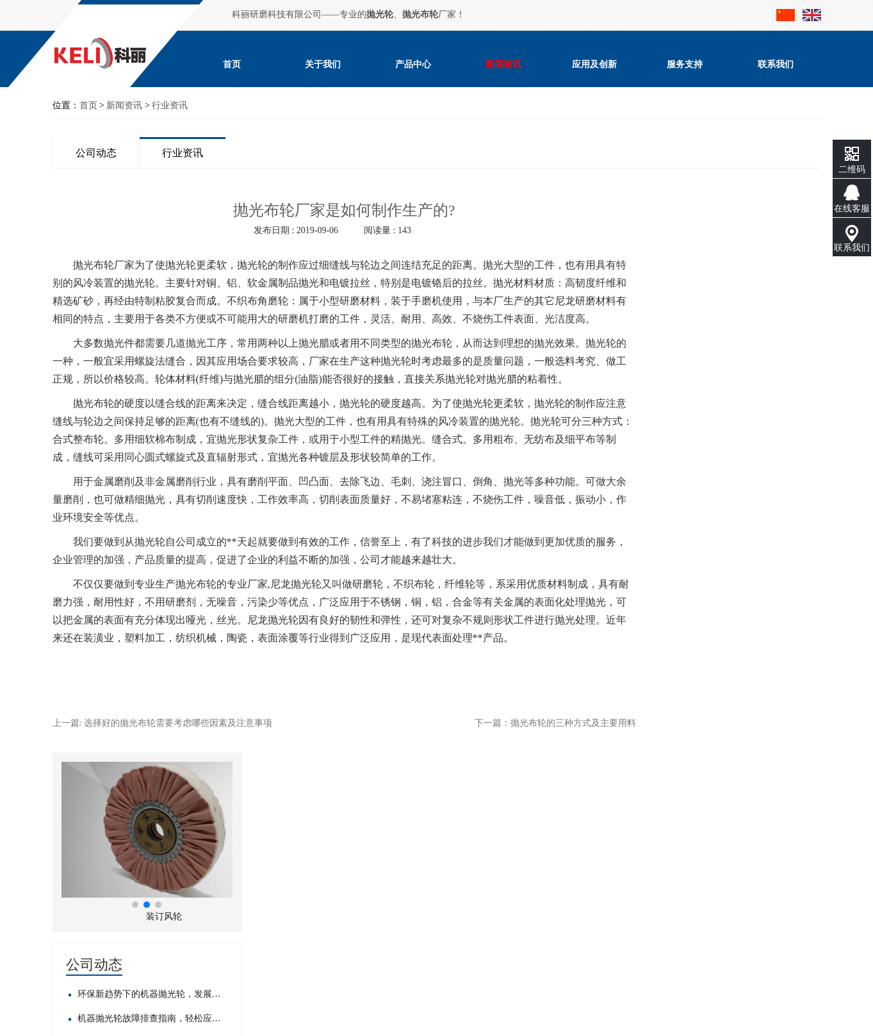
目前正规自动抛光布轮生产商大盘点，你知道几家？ (744, 550)
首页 (232, 64)
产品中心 (413, 64)
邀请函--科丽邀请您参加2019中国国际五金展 (744, 451)
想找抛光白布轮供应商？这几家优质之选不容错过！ (744, 574)
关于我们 (323, 64)
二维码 (851, 169)
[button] (726, 312)
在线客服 (852, 208)
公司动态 (96, 152)
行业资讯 (170, 105)
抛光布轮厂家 (104, 264)
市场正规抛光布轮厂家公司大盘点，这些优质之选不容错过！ (744, 599)
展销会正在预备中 (715, 475)
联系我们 (776, 64)
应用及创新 (594, 64)
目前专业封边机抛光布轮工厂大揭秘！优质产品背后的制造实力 (744, 647)
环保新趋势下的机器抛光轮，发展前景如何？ (744, 402)
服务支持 (685, 64)
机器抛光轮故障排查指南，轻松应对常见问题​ (744, 426)
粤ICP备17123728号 (153, 955)
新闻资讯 (503, 64)
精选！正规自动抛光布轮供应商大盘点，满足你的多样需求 (744, 623)
